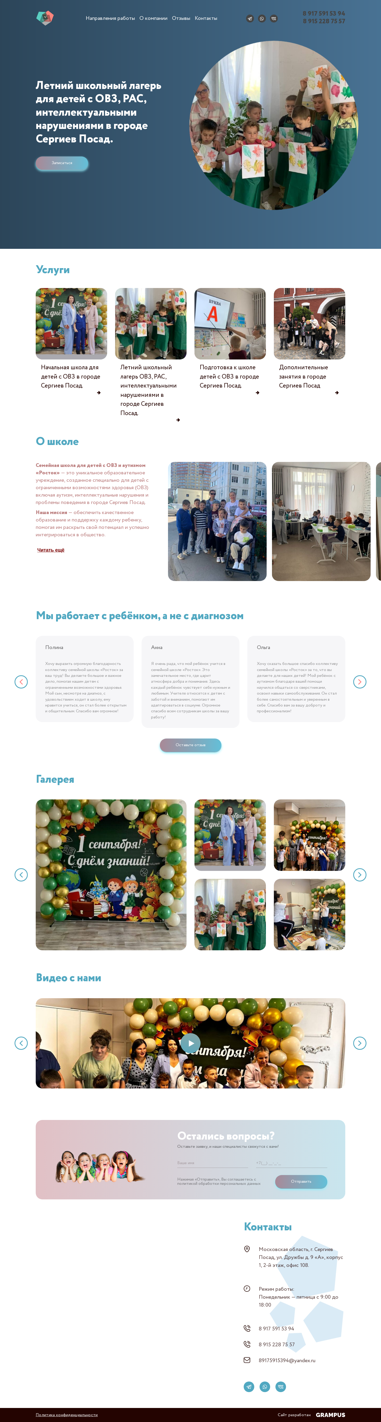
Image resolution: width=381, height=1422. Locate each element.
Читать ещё (51, 550)
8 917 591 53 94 (276, 1329)
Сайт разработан (311, 1415)
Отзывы (181, 18)
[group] (217, 522)
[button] (21, 681)
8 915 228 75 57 (277, 1345)
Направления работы (110, 18)
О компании (153, 18)
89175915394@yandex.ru (287, 1361)
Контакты (206, 18)
